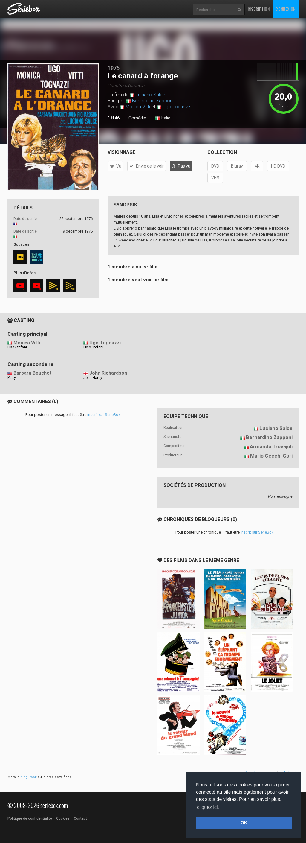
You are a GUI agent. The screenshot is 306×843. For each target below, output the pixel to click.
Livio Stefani (93, 347)
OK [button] (244, 822)
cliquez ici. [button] (208, 807)
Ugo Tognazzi (177, 107)
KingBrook (28, 777)
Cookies (63, 818)
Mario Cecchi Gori (271, 456)
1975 (114, 68)
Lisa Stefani (17, 347)
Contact (80, 818)
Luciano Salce (150, 95)
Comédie (137, 118)
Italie (162, 118)
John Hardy (92, 378)
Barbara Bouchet (32, 373)
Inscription (259, 9)
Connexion (285, 9)
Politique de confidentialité (29, 818)
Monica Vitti (138, 107)
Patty (11, 378)
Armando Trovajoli (271, 446)
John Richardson (108, 373)
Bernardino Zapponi (152, 101)
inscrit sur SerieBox (103, 414)
